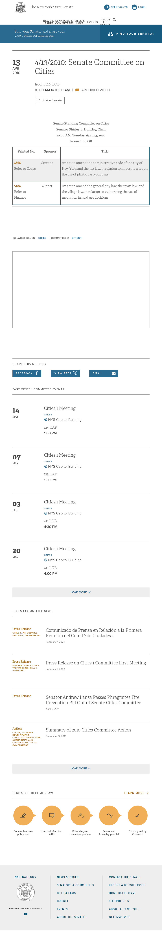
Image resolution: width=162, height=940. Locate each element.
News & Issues (23, 24)
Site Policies (119, 911)
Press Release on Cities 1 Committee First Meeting (96, 673)
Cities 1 (77, 248)
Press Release (21, 639)
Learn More (134, 803)
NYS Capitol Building (65, 430)
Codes (16, 743)
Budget (62, 911)
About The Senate (125, 24)
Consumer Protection (26, 748)
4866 (17, 173)
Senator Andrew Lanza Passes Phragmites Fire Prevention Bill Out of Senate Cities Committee (93, 710)
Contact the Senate (124, 887)
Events (99, 24)
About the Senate (71, 927)
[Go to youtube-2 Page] (25, 924)
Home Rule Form (122, 903)
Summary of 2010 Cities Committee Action (88, 740)
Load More (79, 602)
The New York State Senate (51, 9)
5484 (17, 196)
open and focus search (142, 24)
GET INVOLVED (119, 927)
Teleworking (33, 646)
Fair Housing (20, 676)
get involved (119, 9)
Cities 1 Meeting (60, 418)
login (142, 9)
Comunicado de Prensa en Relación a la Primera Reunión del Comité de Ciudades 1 (94, 643)
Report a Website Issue (127, 895)
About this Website (124, 919)
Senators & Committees (49, 24)
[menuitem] (24, 24)
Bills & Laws (74, 24)
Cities (42, 248)
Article (17, 739)
